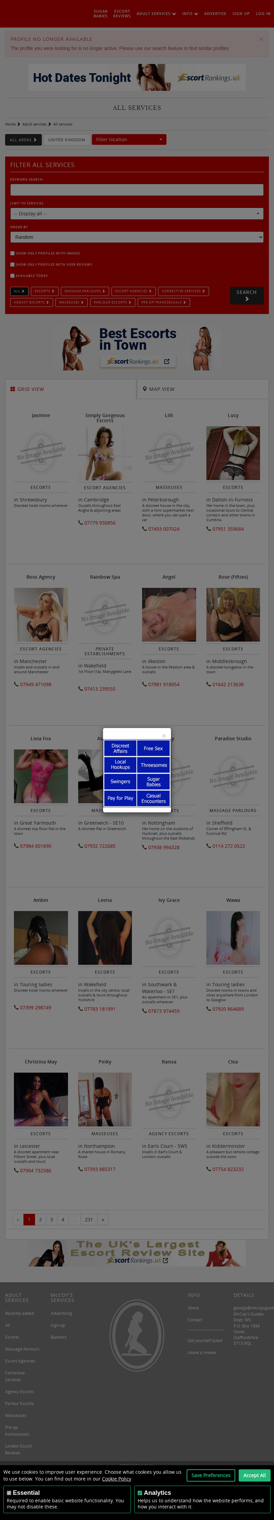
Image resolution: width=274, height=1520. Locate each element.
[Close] (164, 735)
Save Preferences (210, 1475)
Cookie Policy (116, 1478)
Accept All (254, 1475)
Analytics (157, 1492)
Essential (26, 1492)
